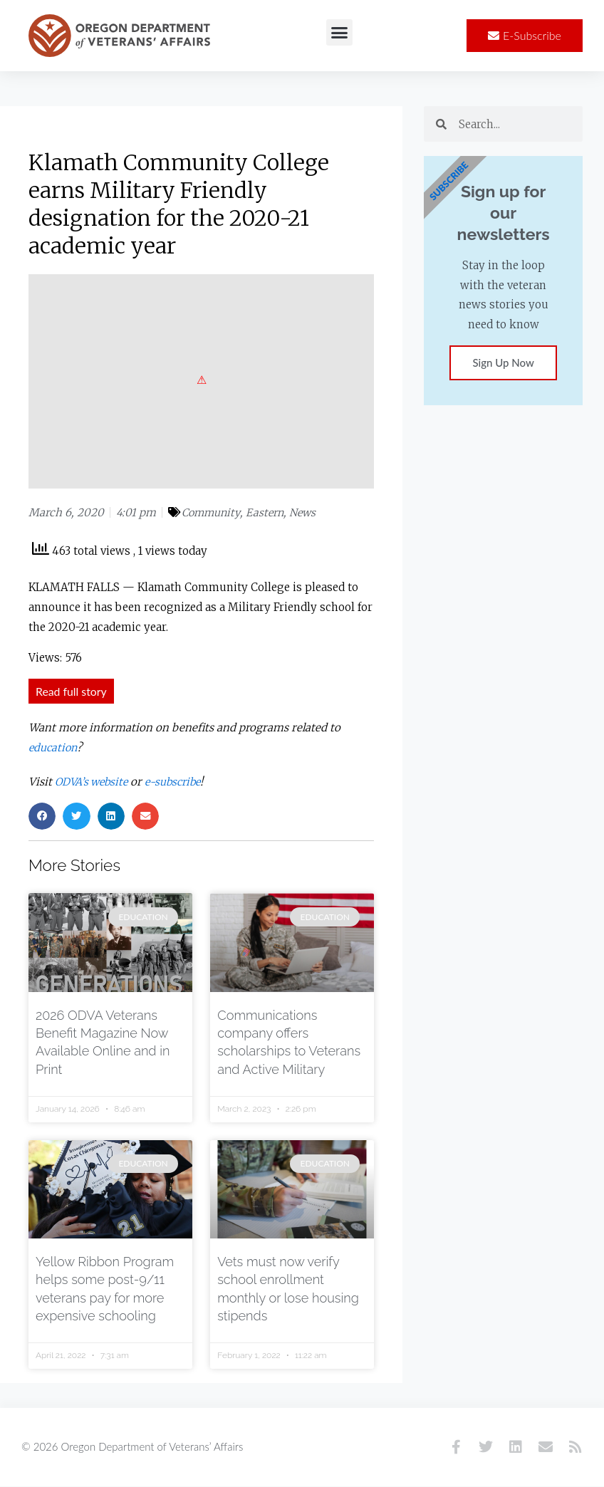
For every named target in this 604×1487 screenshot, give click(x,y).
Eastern (268, 512)
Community (212, 512)
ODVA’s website (93, 782)
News (307, 512)
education (53, 749)
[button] (339, 32)
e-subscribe (180, 782)
